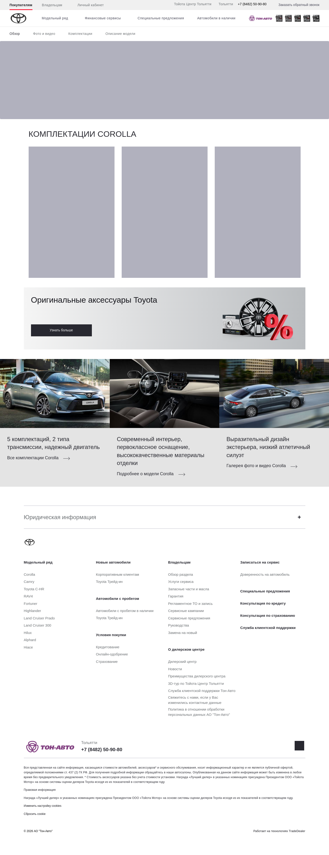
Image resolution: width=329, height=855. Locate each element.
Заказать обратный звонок (298, 5)
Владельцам (52, 5)
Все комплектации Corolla (32, 457)
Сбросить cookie (35, 814)
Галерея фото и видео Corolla (256, 465)
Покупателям (21, 5)
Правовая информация (40, 790)
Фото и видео (44, 34)
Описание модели (120, 34)
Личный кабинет (88, 5)
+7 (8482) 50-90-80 (252, 4)
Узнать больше (61, 330)
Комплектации (80, 34)
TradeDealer (297, 831)
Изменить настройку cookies (43, 806)
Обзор (15, 34)
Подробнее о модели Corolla (145, 473)
